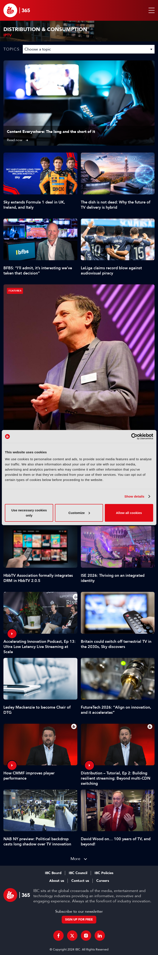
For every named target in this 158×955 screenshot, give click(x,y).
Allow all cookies (129, 512)
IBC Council (78, 873)
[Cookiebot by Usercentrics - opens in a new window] (134, 436)
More (75, 858)
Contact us (80, 880)
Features (15, 290)
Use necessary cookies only (29, 512)
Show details (134, 496)
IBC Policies (104, 873)
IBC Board (53, 873)
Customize (79, 512)
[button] (151, 10)
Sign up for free (79, 919)
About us (56, 880)
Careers (102, 880)
